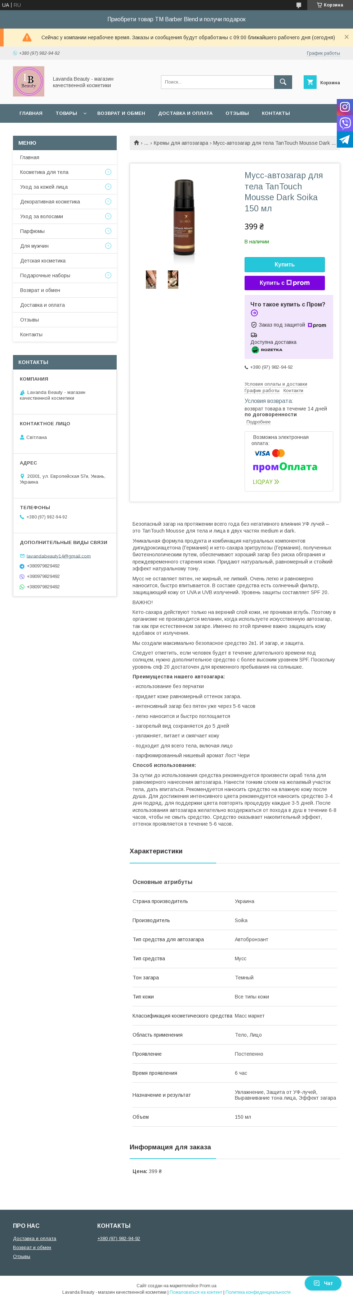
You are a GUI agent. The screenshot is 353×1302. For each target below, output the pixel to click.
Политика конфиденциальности (258, 1292)
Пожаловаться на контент (196, 1292)
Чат (323, 1283)
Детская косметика (43, 261)
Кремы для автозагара (181, 143)
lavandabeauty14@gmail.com (59, 555)
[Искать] (283, 82)
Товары (66, 113)
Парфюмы (32, 231)
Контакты (276, 113)
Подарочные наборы (45, 275)
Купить (285, 264)
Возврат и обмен (121, 113)
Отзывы (237, 113)
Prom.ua (208, 1285)
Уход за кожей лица (44, 187)
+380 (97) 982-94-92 (118, 1238)
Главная (31, 113)
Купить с (285, 283)
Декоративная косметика (50, 202)
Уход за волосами (41, 216)
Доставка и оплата (185, 113)
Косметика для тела (44, 172)
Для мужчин (34, 246)
